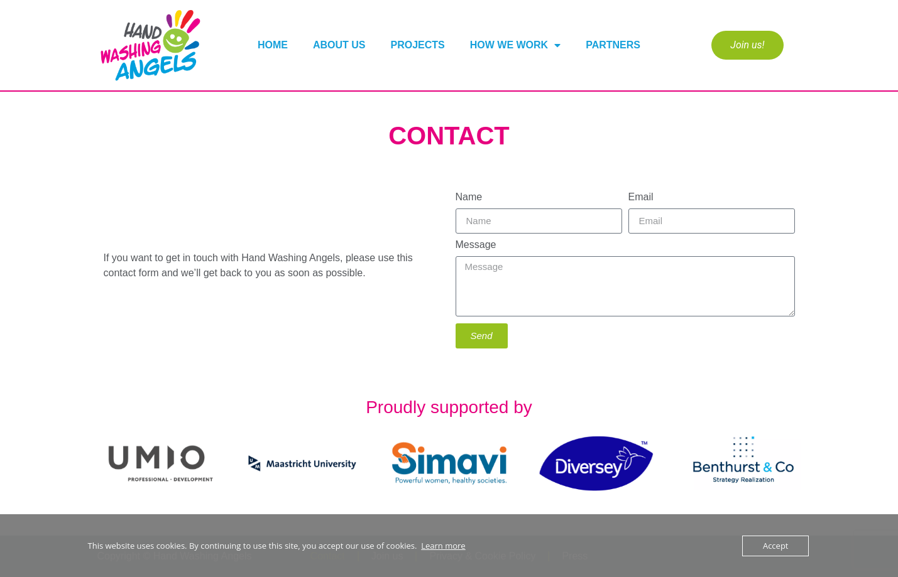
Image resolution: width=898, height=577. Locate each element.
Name (469, 197)
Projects (418, 45)
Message (476, 245)
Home (273, 45)
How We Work (515, 45)
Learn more (443, 545)
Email (641, 197)
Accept (776, 545)
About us (339, 45)
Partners (613, 45)
